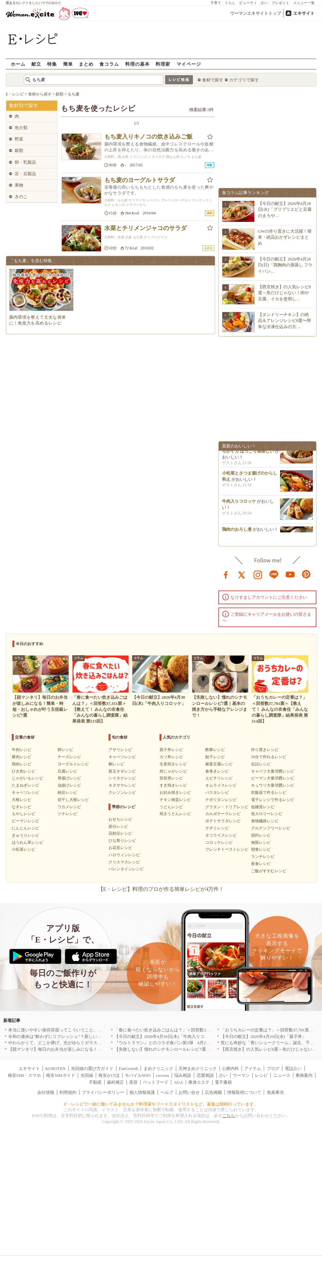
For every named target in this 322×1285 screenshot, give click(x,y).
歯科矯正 (115, 1082)
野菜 (19, 139)
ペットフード (155, 1082)
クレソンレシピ (122, 792)
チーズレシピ (69, 757)
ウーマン (241, 1075)
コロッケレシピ (219, 842)
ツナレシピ (67, 813)
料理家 (163, 64)
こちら (228, 1115)
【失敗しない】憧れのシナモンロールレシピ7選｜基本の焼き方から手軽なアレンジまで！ (200, 1049)
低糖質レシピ (263, 807)
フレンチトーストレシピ (226, 849)
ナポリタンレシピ (221, 799)
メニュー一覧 (304, 3)
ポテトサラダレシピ (223, 821)
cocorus (162, 1075)
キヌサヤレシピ (122, 785)
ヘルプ (167, 1092)
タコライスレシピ (221, 835)
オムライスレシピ (221, 785)
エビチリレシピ (219, 778)
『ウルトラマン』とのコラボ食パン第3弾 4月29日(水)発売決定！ (177, 1042)
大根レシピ (21, 799)
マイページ (189, 64)
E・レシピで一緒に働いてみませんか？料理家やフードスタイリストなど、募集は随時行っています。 (161, 1104)
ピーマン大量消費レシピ (272, 778)
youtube (290, 574)
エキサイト (303, 13)
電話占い (293, 1068)
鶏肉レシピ (21, 764)
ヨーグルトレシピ (73, 764)
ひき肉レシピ (23, 771)
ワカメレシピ (69, 807)
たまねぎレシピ (25, 785)
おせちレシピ (120, 819)
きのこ (21, 196)
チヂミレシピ (217, 828)
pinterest (306, 574)
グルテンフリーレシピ (270, 828)
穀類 (19, 150)
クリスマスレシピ (124, 862)
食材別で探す (23, 105)
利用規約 (67, 1092)
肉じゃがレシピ (173, 771)
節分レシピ (118, 826)
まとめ (86, 64)
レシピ (261, 1075)
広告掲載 (213, 1092)
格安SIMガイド (60, 1075)
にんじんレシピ (25, 828)
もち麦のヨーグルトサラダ (139, 180)
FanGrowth (128, 1068)
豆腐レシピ (67, 771)
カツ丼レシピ (171, 757)
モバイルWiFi (137, 1075)
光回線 (86, 1075)
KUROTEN (55, 1068)
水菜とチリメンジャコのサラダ (145, 228)
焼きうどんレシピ (175, 813)
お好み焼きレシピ (175, 792)
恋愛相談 (205, 1075)
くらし (230, 3)
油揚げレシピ (69, 785)
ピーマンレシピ (25, 821)
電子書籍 (223, 1082)
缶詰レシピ (261, 764)
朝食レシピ (261, 849)
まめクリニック (158, 1068)
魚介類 (21, 127)
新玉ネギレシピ (122, 771)
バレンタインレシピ (126, 869)
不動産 (95, 1082)
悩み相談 (182, 1075)
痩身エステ (199, 1082)
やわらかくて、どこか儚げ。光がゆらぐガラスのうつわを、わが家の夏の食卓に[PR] (88, 1042)
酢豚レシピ (215, 749)
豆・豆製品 (25, 173)
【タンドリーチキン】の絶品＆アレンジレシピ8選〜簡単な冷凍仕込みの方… (284, 320)
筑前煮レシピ (171, 778)
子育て (216, 3)
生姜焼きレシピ (173, 764)
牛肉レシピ (21, 749)
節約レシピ (261, 835)
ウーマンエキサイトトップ (255, 13)
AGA (178, 1082)
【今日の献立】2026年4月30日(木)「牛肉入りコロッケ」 (167, 1036)
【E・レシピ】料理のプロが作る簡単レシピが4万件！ (161, 889)
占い (264, 3)
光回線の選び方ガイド (92, 1068)
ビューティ (248, 3)
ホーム (18, 64)
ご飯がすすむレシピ (268, 871)
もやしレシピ (23, 813)
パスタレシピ (217, 792)
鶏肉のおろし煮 (237, 531)
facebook (226, 574)
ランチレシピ (263, 856)
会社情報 (45, 1092)
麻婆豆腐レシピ (219, 764)
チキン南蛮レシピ (175, 799)
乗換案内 (304, 1075)
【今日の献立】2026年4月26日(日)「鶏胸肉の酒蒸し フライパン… (285, 265)
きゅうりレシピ (25, 835)
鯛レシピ (116, 764)
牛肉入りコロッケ (239, 503)
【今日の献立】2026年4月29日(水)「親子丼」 (263, 1036)
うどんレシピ (171, 807)
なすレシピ (21, 807)
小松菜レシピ (23, 849)
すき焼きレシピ (173, 785)
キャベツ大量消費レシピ (272, 771)
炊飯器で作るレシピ (268, 792)
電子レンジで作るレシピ (272, 799)
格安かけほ (109, 1075)
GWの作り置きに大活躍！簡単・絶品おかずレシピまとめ (285, 237)
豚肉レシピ (21, 757)
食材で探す (212, 79)
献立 (36, 64)
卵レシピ (65, 749)
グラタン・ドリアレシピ (226, 807)
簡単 (68, 64)
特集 (52, 64)
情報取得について (244, 1092)
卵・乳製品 (25, 162)
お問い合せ (189, 1092)
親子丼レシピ (171, 749)
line (274, 574)
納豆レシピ (67, 792)
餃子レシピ (215, 757)
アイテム (252, 1068)
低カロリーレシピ (266, 813)
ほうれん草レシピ (27, 842)
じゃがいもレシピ (27, 778)
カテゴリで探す (244, 79)
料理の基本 (137, 64)
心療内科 (230, 1068)
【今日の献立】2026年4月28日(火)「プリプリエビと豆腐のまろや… (285, 209)
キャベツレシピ (25, 792)
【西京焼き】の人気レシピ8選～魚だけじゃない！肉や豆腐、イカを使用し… (284, 292)
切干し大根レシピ (73, 799)
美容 (133, 1082)
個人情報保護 (142, 1092)
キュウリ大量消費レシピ (272, 785)
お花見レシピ (120, 847)
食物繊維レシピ (265, 821)
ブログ (273, 1068)
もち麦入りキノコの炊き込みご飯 (148, 136)
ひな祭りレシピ (122, 840)
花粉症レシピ (120, 833)
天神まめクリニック (197, 1068)
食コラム (109, 64)
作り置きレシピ (265, 749)
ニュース (281, 1075)
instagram (258, 574)
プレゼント (281, 3)
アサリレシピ (120, 749)
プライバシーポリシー (103, 1092)
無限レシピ (261, 842)
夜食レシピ (261, 863)
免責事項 (275, 1092)
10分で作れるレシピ (268, 757)
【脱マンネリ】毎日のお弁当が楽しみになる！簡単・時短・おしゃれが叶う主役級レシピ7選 (96, 1049)
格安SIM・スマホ (24, 1075)
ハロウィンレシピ (124, 855)
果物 (19, 185)
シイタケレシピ (122, 778)
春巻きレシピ (217, 771)
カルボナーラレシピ (223, 813)
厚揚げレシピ (69, 778)
